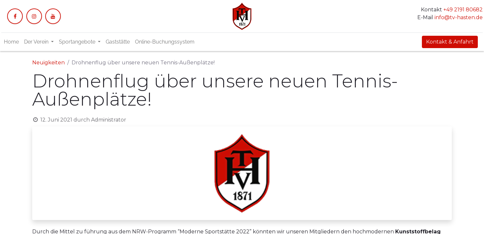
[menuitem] (11, 41)
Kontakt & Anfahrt (450, 42)
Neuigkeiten (48, 62)
